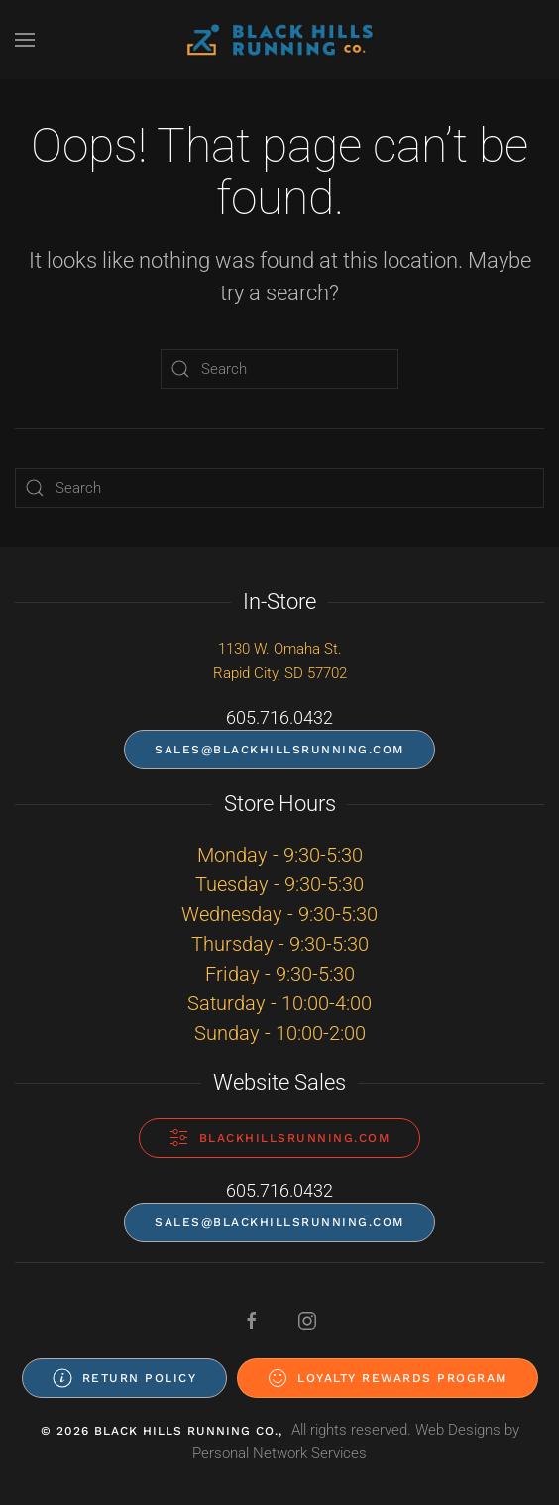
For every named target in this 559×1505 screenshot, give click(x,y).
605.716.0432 (279, 717)
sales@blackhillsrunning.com (279, 749)
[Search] (279, 369)
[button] (25, 39)
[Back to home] (279, 39)
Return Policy (125, 1378)
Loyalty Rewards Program (387, 1378)
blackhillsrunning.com (280, 1138)
